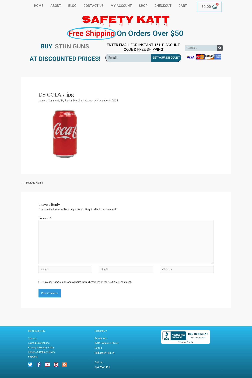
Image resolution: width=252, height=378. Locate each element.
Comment (44, 218)
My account (121, 6)
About (55, 6)
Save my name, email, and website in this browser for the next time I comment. (87, 281)
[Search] (220, 48)
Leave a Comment (48, 100)
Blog (72, 6)
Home (38, 6)
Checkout (163, 6)
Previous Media (32, 182)
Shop (143, 6)
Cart (182, 6)
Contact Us (93, 6)
